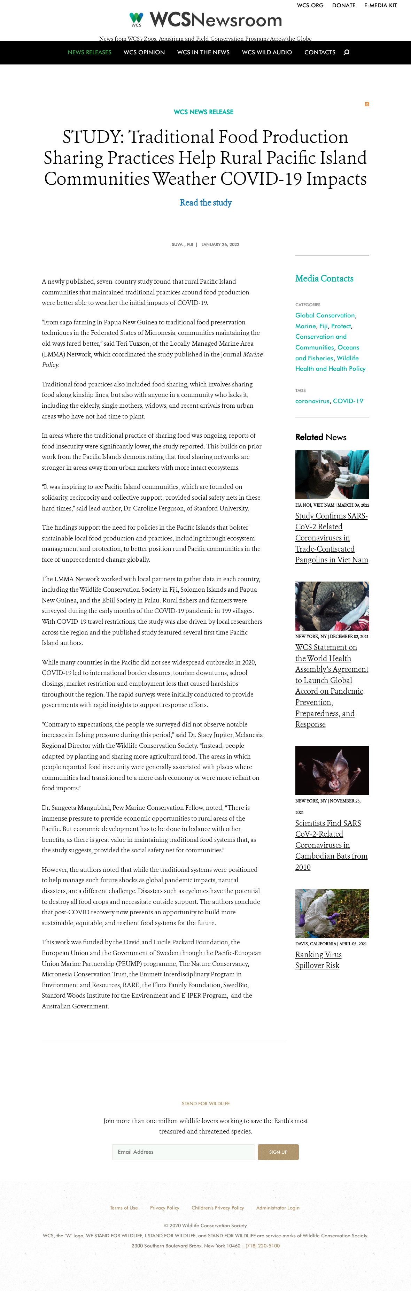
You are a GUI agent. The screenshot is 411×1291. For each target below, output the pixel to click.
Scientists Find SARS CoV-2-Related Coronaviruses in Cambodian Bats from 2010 (331, 845)
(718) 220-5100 (263, 1245)
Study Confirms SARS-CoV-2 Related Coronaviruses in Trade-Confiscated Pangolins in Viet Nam (332, 538)
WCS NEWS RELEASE (203, 112)
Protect (341, 326)
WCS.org (310, 5)
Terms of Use (124, 1208)
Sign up (278, 1152)
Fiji (323, 326)
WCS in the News (204, 63)
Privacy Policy (164, 1208)
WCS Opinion (149, 63)
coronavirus (312, 401)
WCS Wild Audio (264, 63)
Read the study (206, 203)
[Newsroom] (205, 21)
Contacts (312, 63)
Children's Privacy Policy (218, 1208)
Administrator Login (278, 1208)
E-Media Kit (380, 5)
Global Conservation (325, 315)
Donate (344, 5)
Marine (305, 326)
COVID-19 (348, 401)
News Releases (97, 63)
